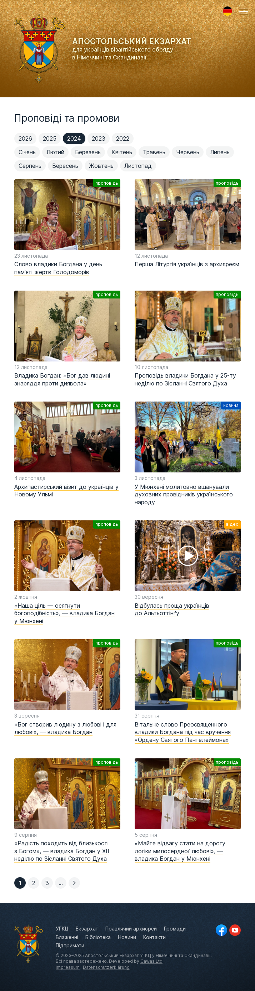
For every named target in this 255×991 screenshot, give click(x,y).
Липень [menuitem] (220, 152)
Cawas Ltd (151, 961)
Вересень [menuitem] (65, 165)
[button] (243, 11)
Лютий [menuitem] (55, 152)
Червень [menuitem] (187, 152)
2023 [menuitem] (98, 138)
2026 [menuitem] (25, 138)
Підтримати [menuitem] (70, 945)
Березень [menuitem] (88, 152)
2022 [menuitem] (122, 138)
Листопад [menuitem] (138, 165)
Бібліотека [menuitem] (98, 937)
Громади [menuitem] (175, 929)
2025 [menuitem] (49, 138)
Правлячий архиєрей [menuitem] (131, 929)
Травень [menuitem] (154, 152)
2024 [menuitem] (74, 138)
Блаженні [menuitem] (67, 937)
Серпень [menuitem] (30, 165)
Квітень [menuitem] (121, 152)
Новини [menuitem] (127, 937)
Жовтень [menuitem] (101, 165)
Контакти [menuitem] (154, 937)
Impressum (68, 967)
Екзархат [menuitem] (87, 929)
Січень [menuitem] (27, 152)
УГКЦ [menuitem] (62, 929)
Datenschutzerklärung (106, 967)
